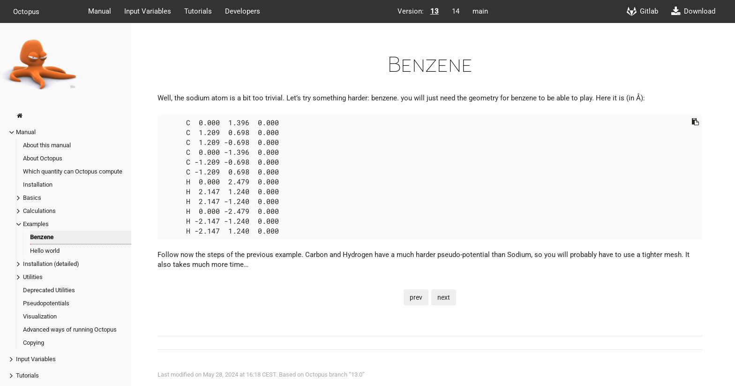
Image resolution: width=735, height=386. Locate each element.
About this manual (47, 145)
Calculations (39, 210)
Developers (242, 11)
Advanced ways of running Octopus (70, 329)
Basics (32, 197)
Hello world (45, 250)
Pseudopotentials (46, 303)
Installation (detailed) (51, 263)
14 (455, 11)
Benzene (41, 237)
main (480, 11)
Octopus (26, 11)
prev (416, 297)
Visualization (40, 316)
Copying (33, 342)
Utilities (33, 276)
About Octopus (42, 158)
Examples (36, 223)
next (443, 297)
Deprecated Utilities (49, 290)
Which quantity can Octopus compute (72, 171)
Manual (99, 11)
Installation (37, 184)
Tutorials (198, 11)
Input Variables (147, 11)
